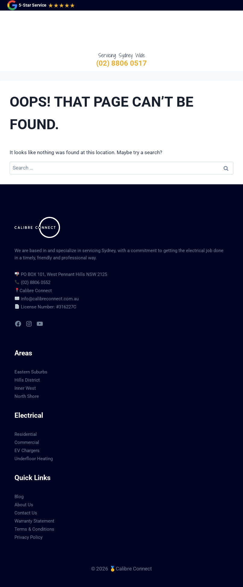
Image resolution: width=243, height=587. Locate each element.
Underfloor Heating (33, 458)
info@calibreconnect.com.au (50, 298)
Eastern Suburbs (30, 372)
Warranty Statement (34, 521)
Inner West (25, 388)
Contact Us (25, 513)
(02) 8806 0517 (121, 63)
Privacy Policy (28, 537)
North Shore (26, 396)
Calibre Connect (36, 290)
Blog (19, 496)
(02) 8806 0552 (35, 282)
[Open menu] (230, 31)
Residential (25, 434)
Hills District (27, 380)
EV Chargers (26, 450)
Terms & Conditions (34, 529)
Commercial (26, 442)
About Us (23, 504)
